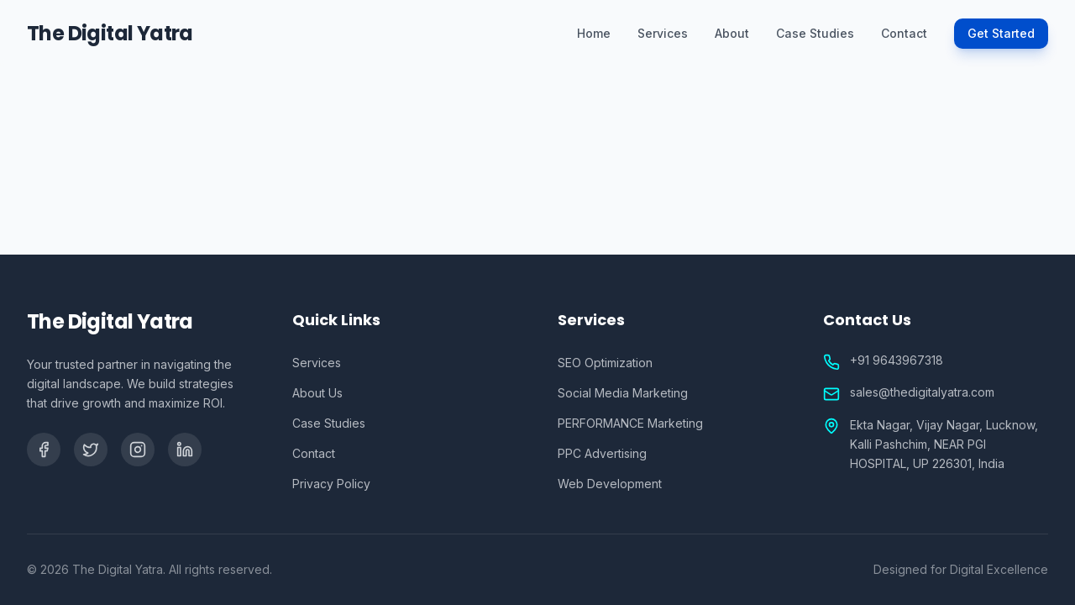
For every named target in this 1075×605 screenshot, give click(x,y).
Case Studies (815, 33)
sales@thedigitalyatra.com (922, 392)
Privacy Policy (331, 483)
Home (594, 33)
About (732, 33)
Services (662, 33)
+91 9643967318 (896, 360)
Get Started (1001, 33)
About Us (317, 393)
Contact (904, 33)
